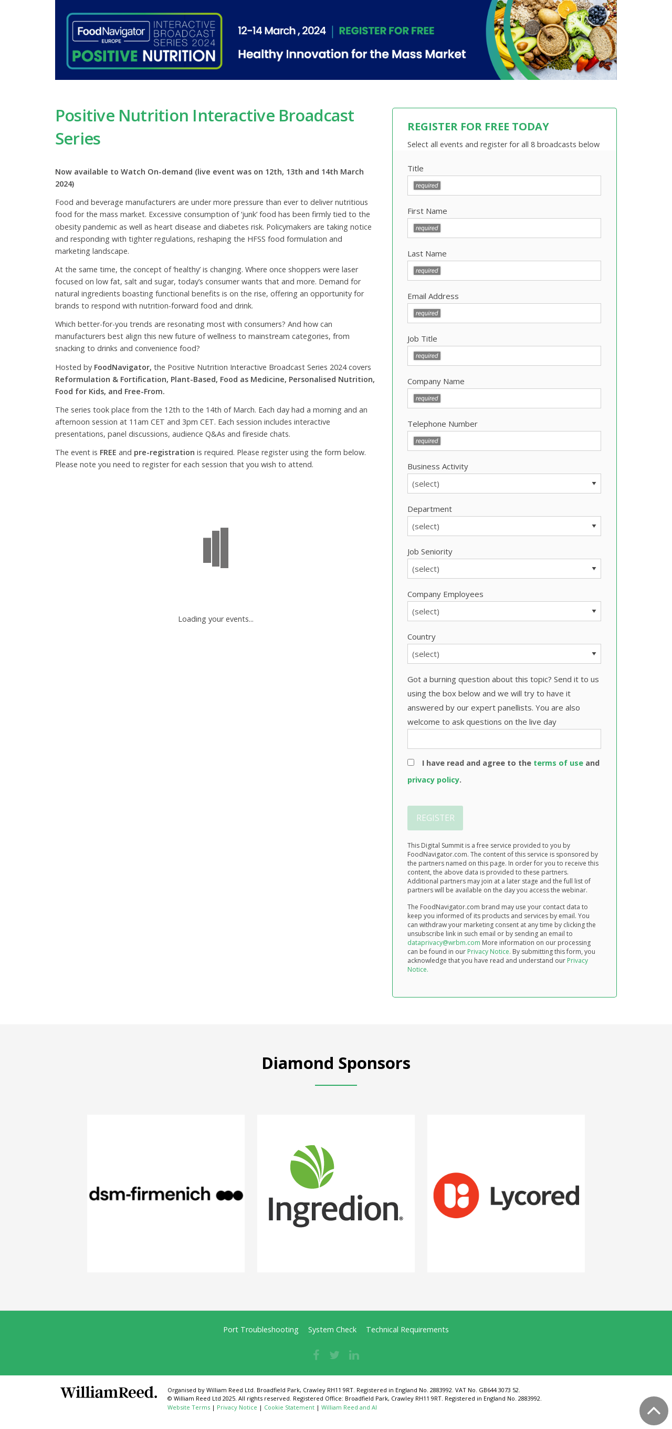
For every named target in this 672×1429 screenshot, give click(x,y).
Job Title (504, 349)
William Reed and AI (349, 1407)
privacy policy (433, 780)
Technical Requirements (407, 1329)
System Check (332, 1329)
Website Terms (188, 1407)
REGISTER (435, 818)
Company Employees (504, 605)
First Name (504, 221)
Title (504, 179)
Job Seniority (504, 562)
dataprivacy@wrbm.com (443, 942)
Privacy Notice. (489, 951)
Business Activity (504, 477)
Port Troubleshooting (261, 1329)
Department (504, 519)
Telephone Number (504, 434)
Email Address (504, 307)
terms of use (558, 763)
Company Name (504, 392)
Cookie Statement (289, 1407)
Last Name (504, 264)
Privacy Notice (237, 1407)
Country (504, 647)
